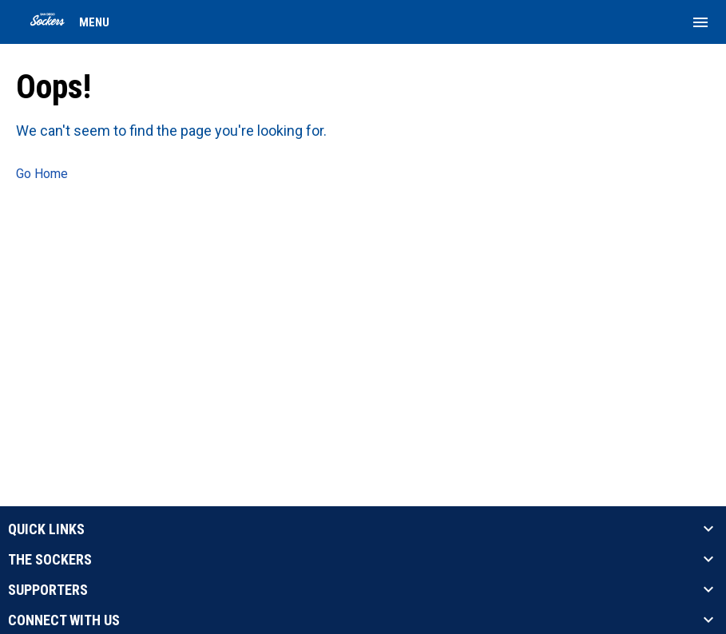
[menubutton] (700, 22)
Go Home (42, 173)
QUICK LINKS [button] (46, 529)
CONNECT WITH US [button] (64, 620)
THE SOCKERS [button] (50, 560)
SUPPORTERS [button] (48, 590)
